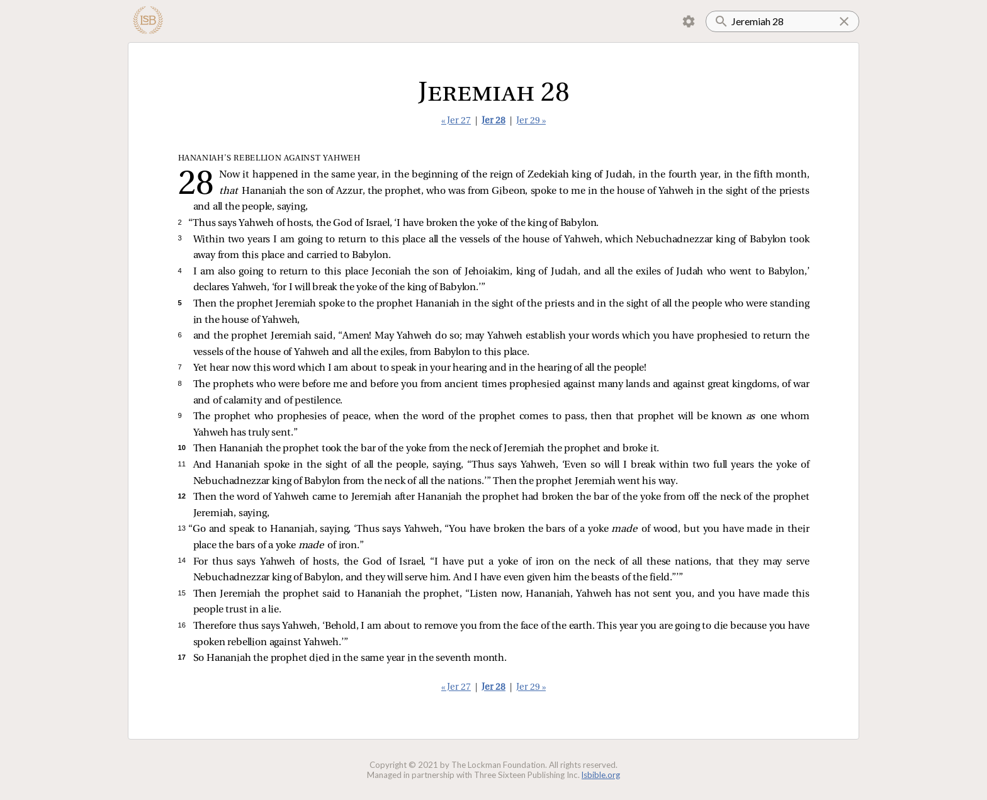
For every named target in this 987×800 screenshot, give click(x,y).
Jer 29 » (531, 121)
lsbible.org (601, 775)
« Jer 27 (456, 121)
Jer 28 (493, 121)
